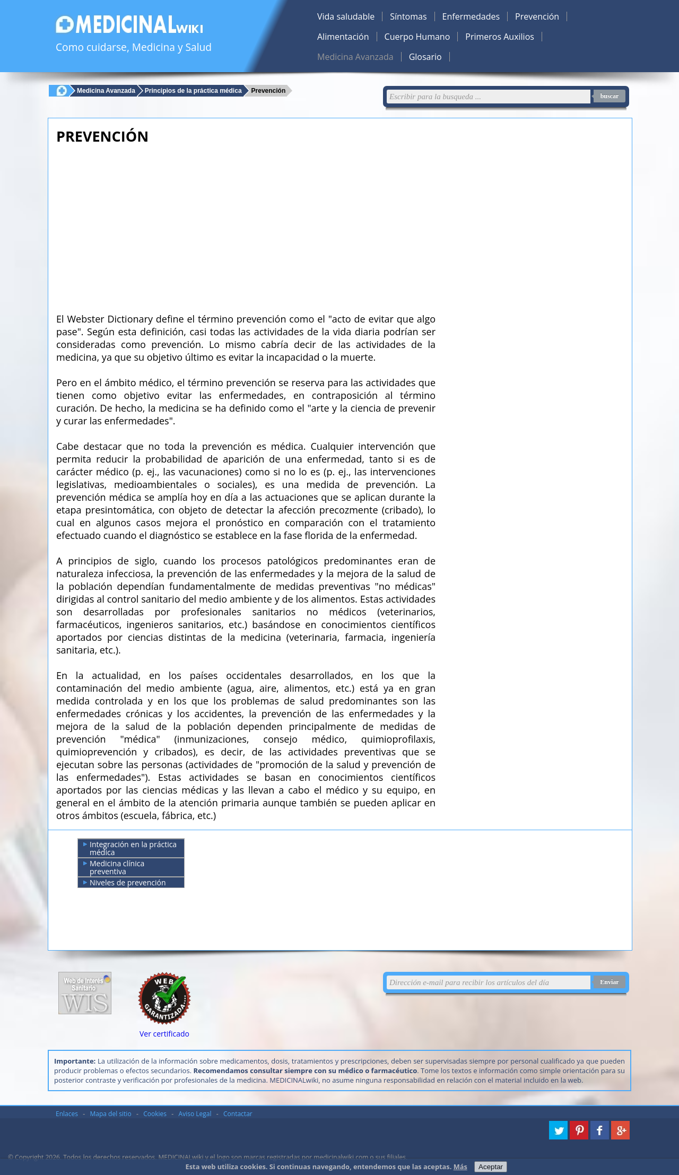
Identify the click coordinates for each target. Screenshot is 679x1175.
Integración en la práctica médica (130, 848)
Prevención (537, 16)
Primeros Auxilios (499, 36)
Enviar (609, 982)
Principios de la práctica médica (193, 90)
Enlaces (67, 1113)
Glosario (425, 57)
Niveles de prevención (124, 882)
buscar (609, 96)
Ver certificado (164, 1034)
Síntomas (408, 16)
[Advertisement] (246, 225)
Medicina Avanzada (355, 57)
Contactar (238, 1113)
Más (460, 1166)
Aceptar (490, 1167)
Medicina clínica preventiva (113, 867)
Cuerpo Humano (417, 36)
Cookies (155, 1113)
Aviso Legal (195, 1113)
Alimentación (343, 36)
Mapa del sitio (111, 1113)
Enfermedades (471, 16)
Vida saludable (346, 16)
